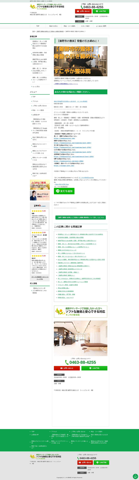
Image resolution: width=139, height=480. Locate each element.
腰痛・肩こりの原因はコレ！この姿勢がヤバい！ (73, 247)
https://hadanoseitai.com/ (64, 138)
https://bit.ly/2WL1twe (62, 184)
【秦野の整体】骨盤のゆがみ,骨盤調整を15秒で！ (74, 266)
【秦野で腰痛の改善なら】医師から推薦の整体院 (49, 31)
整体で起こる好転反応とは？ (40, 174)
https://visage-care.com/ (64, 166)
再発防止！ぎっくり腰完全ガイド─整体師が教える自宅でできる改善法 (80, 234)
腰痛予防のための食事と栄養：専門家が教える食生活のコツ (77, 240)
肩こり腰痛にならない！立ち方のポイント (71, 253)
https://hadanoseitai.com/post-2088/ (69, 161)
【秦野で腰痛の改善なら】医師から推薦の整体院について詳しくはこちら (80, 217)
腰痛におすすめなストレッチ (67, 250)
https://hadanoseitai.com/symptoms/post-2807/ (72, 143)
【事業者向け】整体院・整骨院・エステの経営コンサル (40, 121)
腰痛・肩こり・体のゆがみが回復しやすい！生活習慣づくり (77, 244)
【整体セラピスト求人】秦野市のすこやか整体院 (40, 291)
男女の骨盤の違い (63, 288)
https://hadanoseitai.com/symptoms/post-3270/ (72, 152)
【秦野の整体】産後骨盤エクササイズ (70, 269)
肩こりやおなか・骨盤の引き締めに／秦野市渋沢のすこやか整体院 (79, 278)
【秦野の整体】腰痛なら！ (66, 275)
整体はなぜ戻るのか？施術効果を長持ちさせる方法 (40, 167)
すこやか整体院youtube (86, 177)
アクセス (35, 101)
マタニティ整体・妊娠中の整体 (68, 285)
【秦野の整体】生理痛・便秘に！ (68, 272)
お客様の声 (36, 115)
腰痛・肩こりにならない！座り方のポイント (72, 256)
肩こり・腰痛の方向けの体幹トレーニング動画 (73, 282)
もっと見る (36, 86)
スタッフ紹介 (85, 26)
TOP (37, 26)
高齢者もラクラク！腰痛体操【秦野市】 (71, 263)
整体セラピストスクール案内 (40, 145)
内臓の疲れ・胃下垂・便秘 (66, 294)
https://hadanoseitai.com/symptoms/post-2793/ (72, 148)
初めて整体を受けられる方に (40, 138)
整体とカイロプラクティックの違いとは (40, 152)
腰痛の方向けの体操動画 (66, 291)
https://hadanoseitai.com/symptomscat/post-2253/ (74, 157)
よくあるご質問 (101, 26)
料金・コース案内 (69, 26)
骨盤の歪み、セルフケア (66, 297)
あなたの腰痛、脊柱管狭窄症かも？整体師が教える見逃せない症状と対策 (81, 259)
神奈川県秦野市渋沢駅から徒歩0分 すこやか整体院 (70, 101)
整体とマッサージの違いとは (40, 159)
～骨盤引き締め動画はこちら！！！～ (66, 84)
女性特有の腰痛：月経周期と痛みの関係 (71, 237)
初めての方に (53, 26)
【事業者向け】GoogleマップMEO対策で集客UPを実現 (40, 131)
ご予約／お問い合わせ (40, 105)
